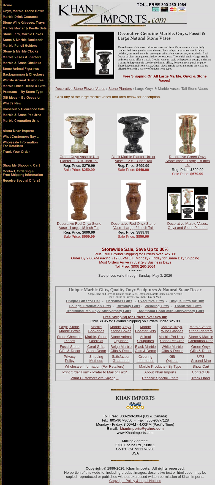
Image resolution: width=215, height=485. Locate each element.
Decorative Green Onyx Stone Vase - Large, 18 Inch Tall (187, 161)
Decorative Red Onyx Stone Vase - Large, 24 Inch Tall (133, 225)
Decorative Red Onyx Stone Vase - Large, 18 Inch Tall (79, 225)
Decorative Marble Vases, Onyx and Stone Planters (187, 225)
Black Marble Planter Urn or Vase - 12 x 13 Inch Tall (133, 159)
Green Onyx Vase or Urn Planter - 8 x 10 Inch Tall (79, 159)
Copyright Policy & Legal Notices (135, 481)
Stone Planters (120, 89)
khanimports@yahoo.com (142, 428)
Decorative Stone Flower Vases (80, 89)
